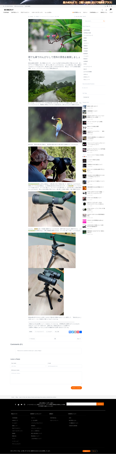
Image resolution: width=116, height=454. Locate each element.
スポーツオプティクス (17, 438)
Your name (13, 363)
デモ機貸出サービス (73, 430)
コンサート (86, 43)
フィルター (86, 56)
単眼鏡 (85, 38)
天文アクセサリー (16, 435)
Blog (17, 404)
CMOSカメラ (86, 77)
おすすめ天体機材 (88, 71)
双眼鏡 (30, 331)
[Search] (94, 21)
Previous (32, 338)
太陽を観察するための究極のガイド (95, 187)
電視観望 (86, 48)
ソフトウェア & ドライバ (37, 430)
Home (12, 404)
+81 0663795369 (8, 6)
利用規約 (33, 433)
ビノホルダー (49, 331)
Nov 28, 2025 (78, 16)
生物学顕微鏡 (87, 30)
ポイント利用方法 (35, 438)
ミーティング (15, 448)
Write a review (76, 388)
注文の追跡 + (28, 6)
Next (79, 338)
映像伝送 (14, 443)
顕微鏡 (13, 441)
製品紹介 (86, 58)
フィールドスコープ (39, 331)
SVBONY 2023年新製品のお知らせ (95, 220)
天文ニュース (87, 79)
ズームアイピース (88, 66)
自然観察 (86, 61)
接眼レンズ (14, 433)
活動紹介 (86, 45)
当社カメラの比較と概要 (93, 126)
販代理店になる (72, 428)
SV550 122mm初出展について (94, 197)
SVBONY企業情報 (73, 433)
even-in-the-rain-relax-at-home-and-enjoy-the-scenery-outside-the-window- (38, 404)
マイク (13, 446)
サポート (33, 425)
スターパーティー (54, 428)
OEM (70, 425)
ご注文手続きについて (36, 446)
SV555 (85, 64)
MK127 (85, 69)
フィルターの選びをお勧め (93, 159)
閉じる (94, 451)
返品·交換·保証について (36, 441)
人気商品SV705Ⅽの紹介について (94, 164)
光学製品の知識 (87, 32)
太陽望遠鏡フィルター (92, 111)
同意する (86, 451)
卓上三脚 (57, 331)
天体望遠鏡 (14, 425)
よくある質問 (34, 428)
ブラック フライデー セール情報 (94, 121)
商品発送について (35, 443)
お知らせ (86, 74)
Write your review (15, 370)
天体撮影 (86, 51)
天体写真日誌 (53, 425)
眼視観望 (86, 53)
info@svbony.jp (19, 6)
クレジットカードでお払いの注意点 (95, 155)
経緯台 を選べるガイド (92, 106)
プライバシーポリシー (36, 435)
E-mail (49, 363)
